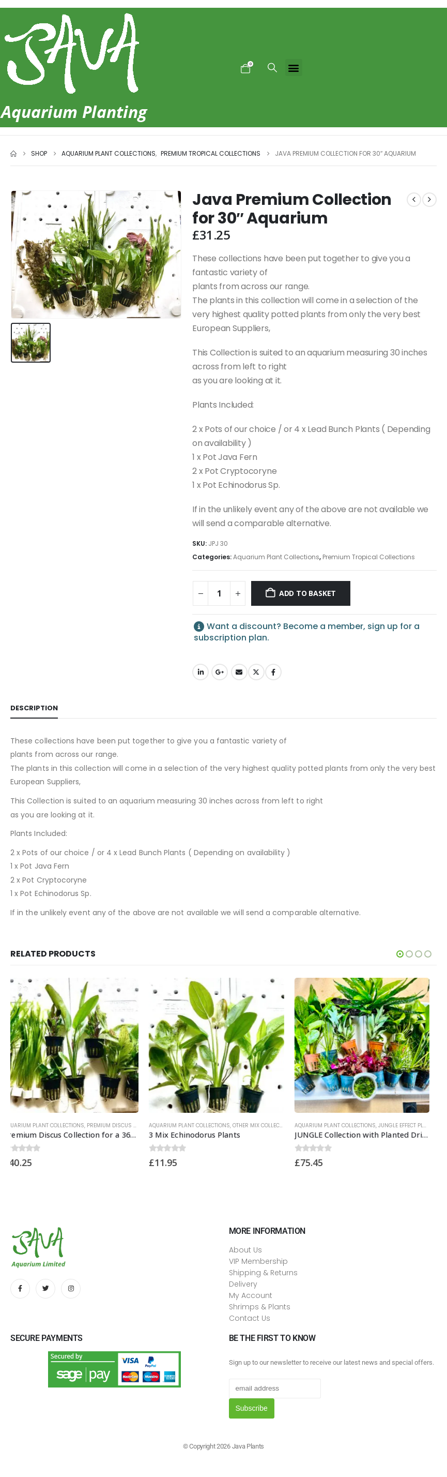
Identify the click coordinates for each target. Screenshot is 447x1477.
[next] (429, 199)
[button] (272, 67)
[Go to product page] (78, 1045)
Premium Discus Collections (134, 1125)
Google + (219, 672)
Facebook (273, 672)
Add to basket (307, 593)
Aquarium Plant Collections (276, 557)
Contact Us (249, 1318)
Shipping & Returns (263, 1272)
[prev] (414, 199)
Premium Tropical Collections (368, 557)
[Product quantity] (219, 593)
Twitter (256, 672)
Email (239, 672)
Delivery (243, 1284)
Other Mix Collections (271, 1125)
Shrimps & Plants (259, 1307)
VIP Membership (258, 1261)
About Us (245, 1250)
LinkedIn (200, 672)
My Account (250, 1295)
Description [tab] (34, 708)
